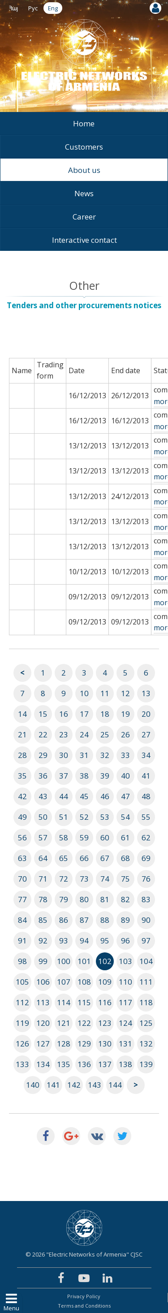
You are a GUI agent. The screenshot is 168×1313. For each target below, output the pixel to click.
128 (63, 1043)
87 (84, 920)
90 (146, 920)
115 (84, 1002)
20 (146, 714)
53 (104, 817)
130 (105, 1043)
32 (104, 755)
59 (84, 837)
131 (125, 1043)
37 (63, 776)
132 (146, 1043)
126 (22, 1043)
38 (84, 776)
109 (105, 982)
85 (43, 920)
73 (84, 879)
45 (84, 796)
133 (22, 1064)
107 (63, 982)
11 (104, 693)
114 (63, 1002)
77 (22, 899)
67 (104, 858)
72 (63, 879)
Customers (84, 147)
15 (43, 714)
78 (43, 899)
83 (146, 899)
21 (22, 734)
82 (125, 899)
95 (104, 940)
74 (104, 879)
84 (22, 920)
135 (63, 1064)
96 (125, 940)
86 (63, 920)
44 (63, 796)
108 (84, 982)
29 (43, 755)
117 (125, 1002)
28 (22, 755)
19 (125, 714)
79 (63, 899)
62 (146, 837)
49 (22, 817)
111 (146, 982)
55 (146, 817)
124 (125, 1023)
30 (63, 755)
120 (43, 1023)
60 (104, 837)
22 (43, 734)
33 (125, 755)
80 (84, 899)
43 (43, 796)
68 (125, 858)
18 (104, 714)
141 (53, 1085)
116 (105, 1002)
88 (104, 920)
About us (84, 170)
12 (125, 693)
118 (146, 1002)
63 (22, 858)
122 (84, 1023)
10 (84, 693)
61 (125, 837)
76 (146, 879)
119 (22, 1023)
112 (22, 1002)
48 (146, 796)
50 (43, 817)
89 (125, 920)
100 (63, 961)
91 (22, 940)
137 (105, 1064)
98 (22, 961)
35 (22, 776)
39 (104, 776)
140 (32, 1085)
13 (146, 693)
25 (104, 734)
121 (63, 1023)
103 (125, 961)
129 (84, 1043)
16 (63, 714)
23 (63, 734)
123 (105, 1023)
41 (146, 776)
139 (146, 1064)
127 (43, 1043)
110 (125, 982)
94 (84, 940)
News (84, 193)
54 (125, 817)
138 (125, 1064)
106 (43, 982)
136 (84, 1064)
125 (146, 1023)
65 (63, 858)
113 (43, 1002)
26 (125, 734)
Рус (33, 8)
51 (63, 817)
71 (43, 879)
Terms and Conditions (84, 1305)
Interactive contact (84, 240)
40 (125, 776)
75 (125, 879)
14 (22, 714)
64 (43, 858)
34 (146, 755)
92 (43, 940)
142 (74, 1085)
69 (146, 858)
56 (22, 837)
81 (104, 899)
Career (84, 216)
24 (84, 734)
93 (63, 940)
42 (22, 796)
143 (94, 1085)
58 (63, 837)
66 (84, 858)
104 (146, 961)
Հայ (13, 8)
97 (146, 940)
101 (84, 961)
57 (43, 837)
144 (115, 1085)
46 (104, 796)
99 (43, 961)
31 (84, 755)
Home (84, 123)
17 (84, 714)
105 (22, 982)
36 (43, 776)
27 (146, 734)
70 (22, 879)
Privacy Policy (83, 1296)
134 (43, 1064)
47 (125, 796)
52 (84, 817)
